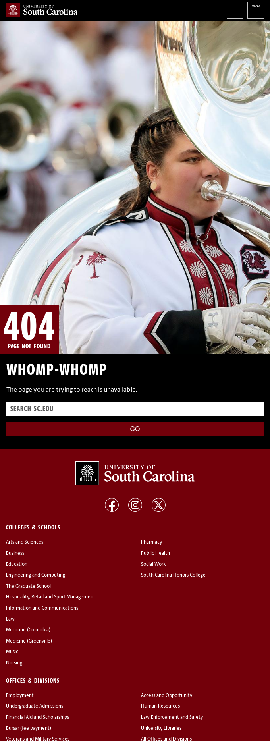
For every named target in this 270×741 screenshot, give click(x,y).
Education (16, 564)
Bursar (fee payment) (28, 728)
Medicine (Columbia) (28, 630)
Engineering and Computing (35, 575)
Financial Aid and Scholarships (37, 717)
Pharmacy (151, 542)
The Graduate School (28, 586)
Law (10, 619)
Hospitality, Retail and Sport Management (50, 597)
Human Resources (160, 706)
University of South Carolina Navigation (255, 10)
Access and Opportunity (166, 695)
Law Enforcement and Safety (172, 717)
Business (15, 553)
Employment (20, 695)
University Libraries (161, 728)
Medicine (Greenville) (29, 641)
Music (12, 652)
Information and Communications (42, 608)
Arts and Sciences (24, 542)
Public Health (155, 553)
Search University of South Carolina (235, 10)
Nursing (14, 663)
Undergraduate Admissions (34, 706)
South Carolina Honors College (173, 575)
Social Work (153, 564)
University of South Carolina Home (41, 10)
